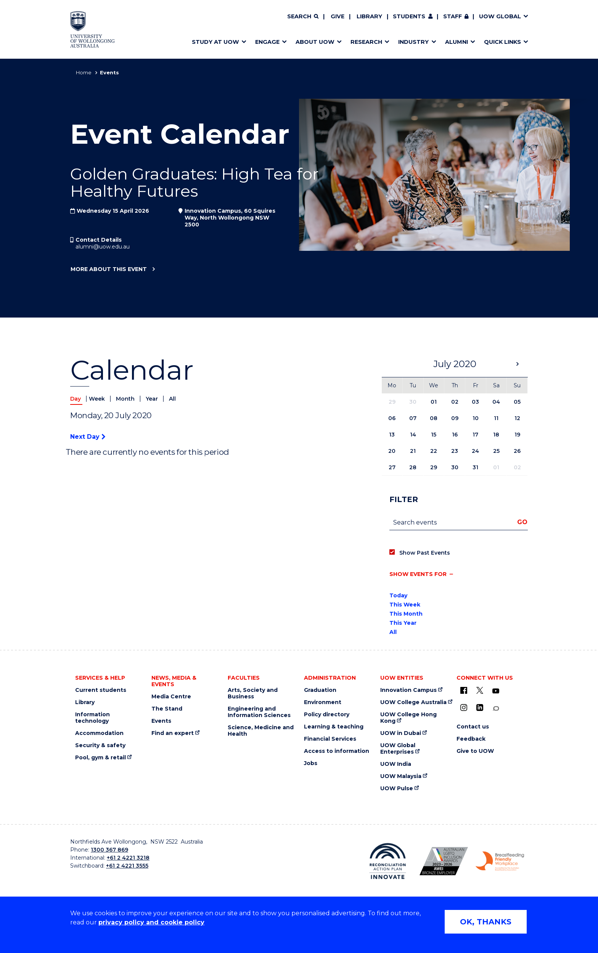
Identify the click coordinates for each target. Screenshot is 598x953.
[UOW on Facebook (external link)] (464, 690)
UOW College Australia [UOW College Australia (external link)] (413, 702)
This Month (406, 613)
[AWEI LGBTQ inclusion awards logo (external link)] (444, 861)
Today (398, 595)
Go (522, 522)
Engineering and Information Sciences (259, 712)
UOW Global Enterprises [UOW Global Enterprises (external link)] (397, 748)
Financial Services (330, 739)
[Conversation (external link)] (496, 708)
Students (409, 16)
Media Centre (171, 696)
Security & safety (100, 745)
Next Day (87, 436)
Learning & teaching (333, 727)
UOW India (395, 764)
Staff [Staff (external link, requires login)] (452, 16)
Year (152, 398)
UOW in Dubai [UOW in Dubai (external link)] (400, 733)
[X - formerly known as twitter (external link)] (480, 690)
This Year (402, 622)
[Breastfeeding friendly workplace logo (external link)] (500, 861)
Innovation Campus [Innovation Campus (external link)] (408, 690)
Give (337, 16)
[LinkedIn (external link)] (480, 707)
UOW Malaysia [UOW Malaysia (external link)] (400, 776)
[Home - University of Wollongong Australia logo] (92, 29)
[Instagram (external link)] (464, 707)
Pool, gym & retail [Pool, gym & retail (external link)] (100, 757)
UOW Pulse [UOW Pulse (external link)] (396, 788)
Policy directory (326, 714)
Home (84, 72)
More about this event (108, 269)
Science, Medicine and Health (261, 730)
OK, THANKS (485, 921)
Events (161, 721)
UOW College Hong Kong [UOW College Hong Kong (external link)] (408, 717)
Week (97, 398)
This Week (404, 604)
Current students (100, 690)
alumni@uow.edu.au (103, 246)
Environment (322, 702)
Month (126, 398)
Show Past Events (424, 552)
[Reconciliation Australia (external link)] (387, 861)
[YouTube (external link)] (496, 691)
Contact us (473, 727)
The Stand (166, 709)
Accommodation (99, 733)
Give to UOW (475, 751)
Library (369, 16)
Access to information (336, 751)
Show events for (418, 574)
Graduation (320, 690)
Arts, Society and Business (253, 693)
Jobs (310, 763)
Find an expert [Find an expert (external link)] (172, 733)
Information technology (92, 717)
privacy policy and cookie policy (151, 922)
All (172, 398)
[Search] (302, 17)
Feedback (471, 739)
